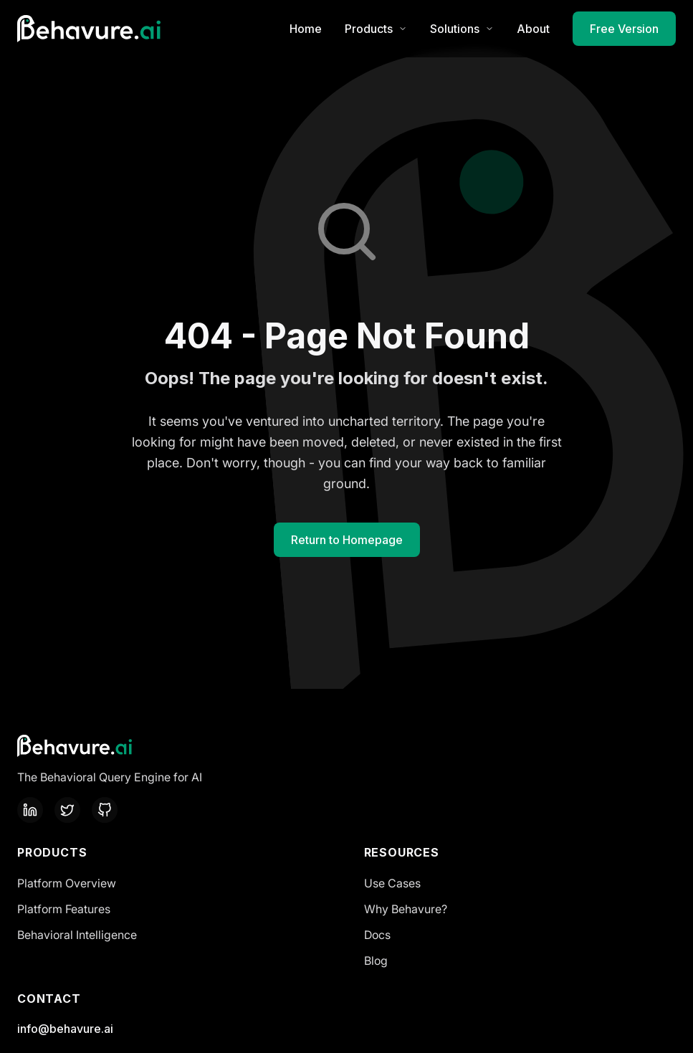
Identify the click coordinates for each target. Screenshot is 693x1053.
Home (306, 29)
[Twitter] (67, 810)
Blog (376, 960)
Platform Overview (66, 883)
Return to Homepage (347, 540)
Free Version (624, 29)
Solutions (462, 29)
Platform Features (63, 909)
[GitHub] (105, 810)
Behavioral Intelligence (77, 935)
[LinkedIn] (30, 810)
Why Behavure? (405, 909)
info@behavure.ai (65, 1028)
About (533, 29)
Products (376, 29)
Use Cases (392, 883)
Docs (377, 935)
